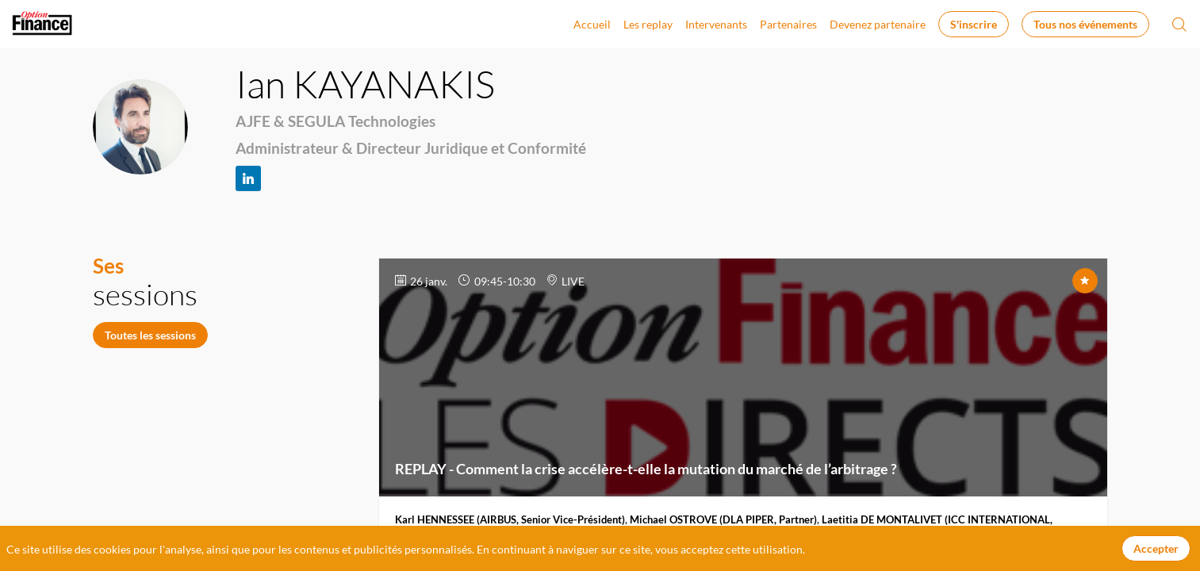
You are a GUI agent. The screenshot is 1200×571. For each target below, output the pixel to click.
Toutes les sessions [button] (150, 335)
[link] (592, 24)
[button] (973, 24)
